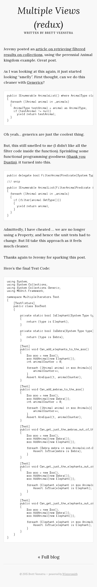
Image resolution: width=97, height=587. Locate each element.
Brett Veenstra (59, 32)
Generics (35, 82)
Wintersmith (70, 574)
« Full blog (48, 557)
